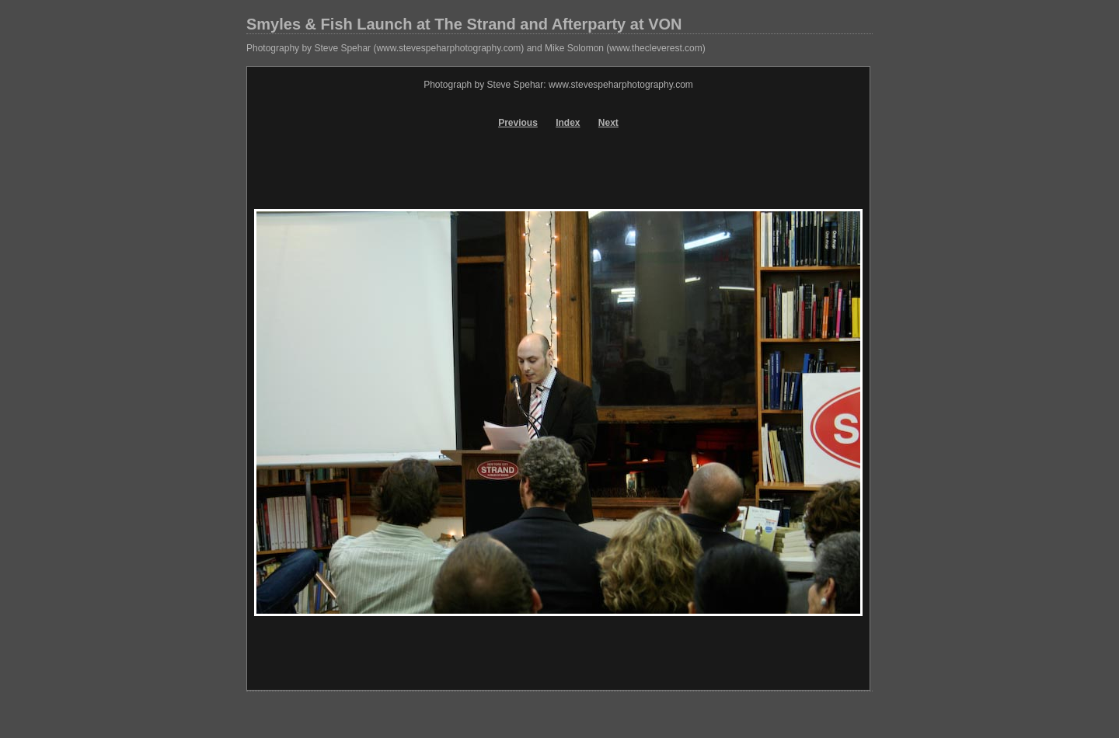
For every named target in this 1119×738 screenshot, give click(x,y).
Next (608, 122)
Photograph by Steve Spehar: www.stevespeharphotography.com (558, 84)
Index (568, 122)
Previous (518, 122)
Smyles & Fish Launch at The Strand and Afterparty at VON (464, 24)
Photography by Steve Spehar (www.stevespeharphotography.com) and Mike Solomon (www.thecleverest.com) (476, 48)
